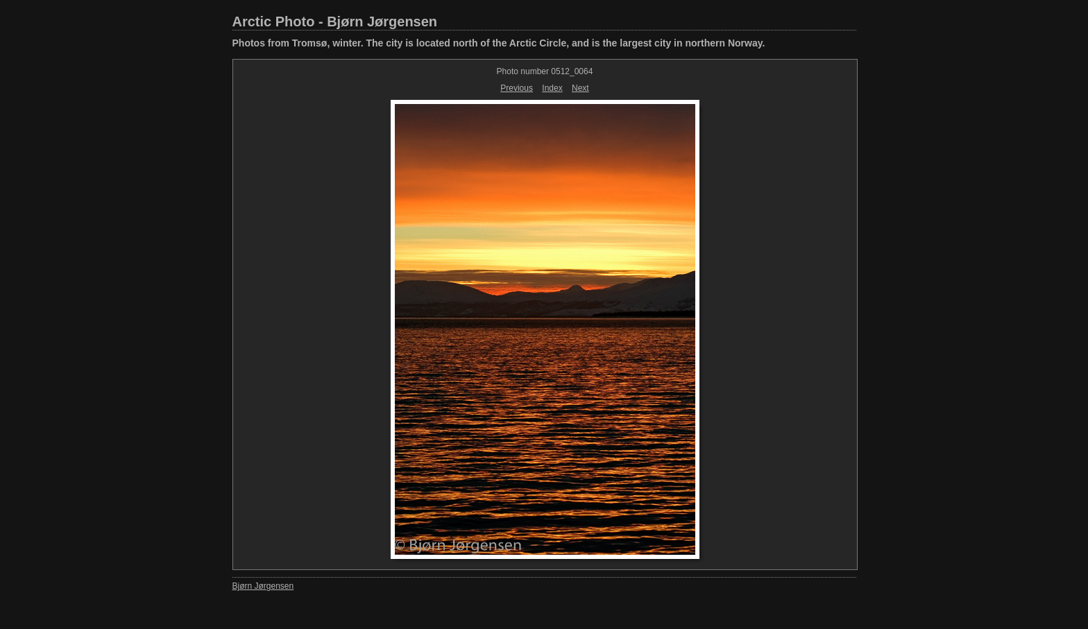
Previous (516, 88)
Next (580, 88)
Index (552, 88)
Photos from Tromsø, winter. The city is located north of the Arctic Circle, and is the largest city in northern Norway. (498, 43)
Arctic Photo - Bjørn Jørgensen (335, 21)
